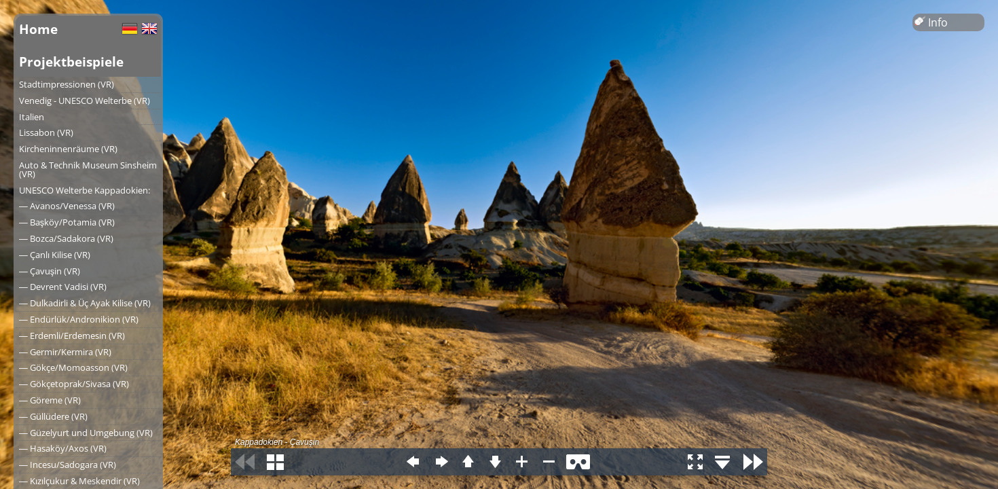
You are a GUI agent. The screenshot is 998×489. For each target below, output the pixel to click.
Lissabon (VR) (46, 132)
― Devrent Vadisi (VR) (63, 286)
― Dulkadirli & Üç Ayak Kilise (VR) (85, 303)
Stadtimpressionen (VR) (66, 84)
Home (38, 29)
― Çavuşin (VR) (49, 271)
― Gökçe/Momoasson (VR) (73, 367)
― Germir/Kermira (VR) (65, 352)
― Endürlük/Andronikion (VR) (78, 319)
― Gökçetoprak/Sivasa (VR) (74, 384)
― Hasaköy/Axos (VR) (63, 448)
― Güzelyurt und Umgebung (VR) (86, 433)
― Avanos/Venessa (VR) (67, 206)
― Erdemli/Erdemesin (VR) (72, 335)
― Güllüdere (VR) (53, 416)
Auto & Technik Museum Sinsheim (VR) (88, 169)
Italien (31, 117)
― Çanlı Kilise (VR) (54, 255)
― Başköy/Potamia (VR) (67, 222)
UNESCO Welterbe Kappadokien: (84, 190)
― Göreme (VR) (50, 400)
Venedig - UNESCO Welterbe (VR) (84, 100)
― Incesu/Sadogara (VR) (67, 464)
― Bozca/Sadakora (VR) (66, 238)
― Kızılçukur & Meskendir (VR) (79, 481)
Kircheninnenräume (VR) (68, 149)
